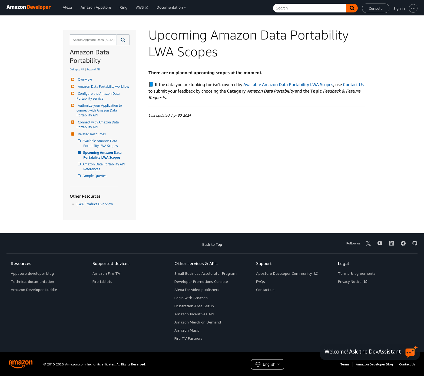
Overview (84, 79)
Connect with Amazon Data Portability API (98, 124)
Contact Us (353, 84)
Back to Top (212, 244)
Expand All (93, 69)
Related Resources (91, 134)
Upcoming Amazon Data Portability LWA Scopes (102, 155)
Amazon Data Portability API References (104, 166)
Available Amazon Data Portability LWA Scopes (100, 143)
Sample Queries (94, 176)
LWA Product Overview (95, 204)
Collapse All (77, 69)
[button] (123, 39)
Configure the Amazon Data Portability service (98, 96)
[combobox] (92, 39)
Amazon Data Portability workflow (103, 86)
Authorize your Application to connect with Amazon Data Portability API (100, 110)
